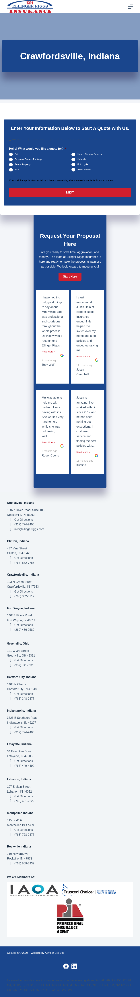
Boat (17, 169)
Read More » (48, 351)
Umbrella (81, 159)
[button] (70, 277)
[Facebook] (66, 966)
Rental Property (23, 164)
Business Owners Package (28, 159)
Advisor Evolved (55, 952)
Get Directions (23, 519)
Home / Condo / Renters (89, 154)
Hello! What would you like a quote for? (37, 148)
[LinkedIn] (74, 966)
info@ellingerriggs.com (29, 529)
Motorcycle (82, 164)
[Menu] (130, 6)
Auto (17, 154)
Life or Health (84, 169)
